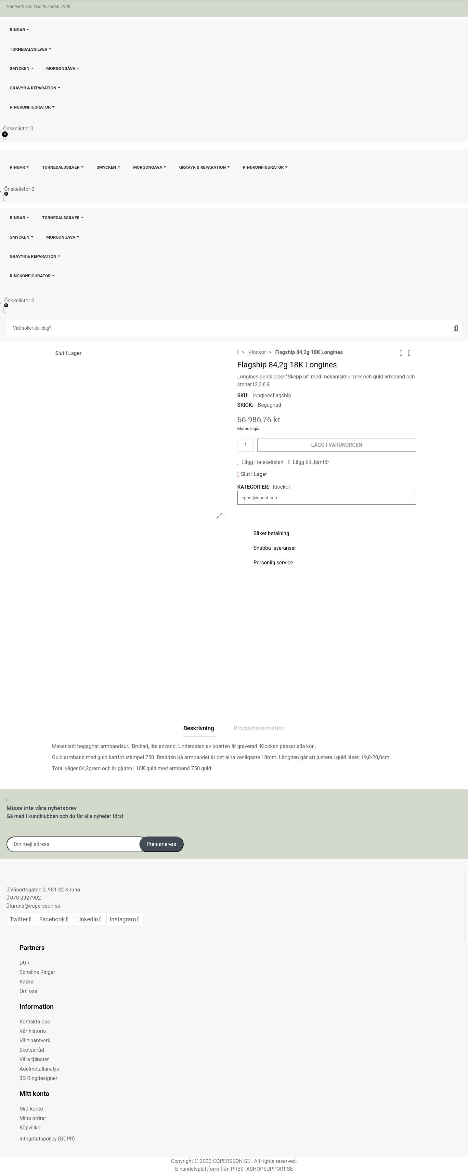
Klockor (281, 487)
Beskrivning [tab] (198, 728)
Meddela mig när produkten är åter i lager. (327, 512)
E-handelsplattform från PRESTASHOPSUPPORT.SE (234, 1169)
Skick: (245, 405)
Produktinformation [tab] (259, 728)
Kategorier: (253, 487)
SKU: (243, 395)
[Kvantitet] (246, 445)
